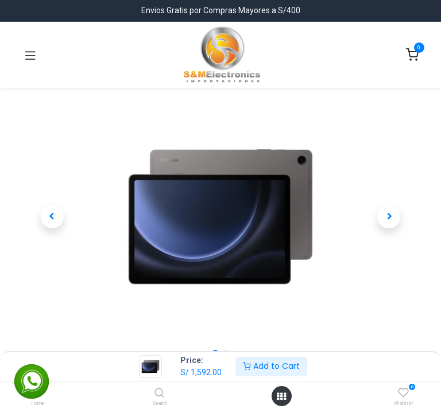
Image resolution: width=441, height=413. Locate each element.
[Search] (159, 393)
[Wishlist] (403, 393)
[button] (52, 217)
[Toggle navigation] (30, 55)
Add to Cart (271, 366)
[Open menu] (281, 396)
